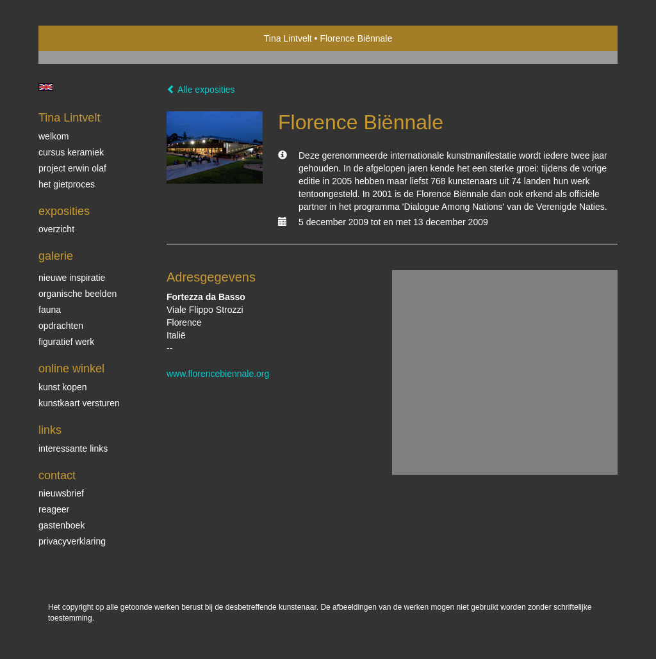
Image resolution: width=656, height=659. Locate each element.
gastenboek (61, 525)
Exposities (64, 211)
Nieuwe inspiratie (71, 278)
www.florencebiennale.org (218, 374)
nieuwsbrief (61, 493)
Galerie (55, 256)
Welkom (53, 136)
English (45, 87)
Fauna (49, 310)
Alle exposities (201, 89)
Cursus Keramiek (71, 152)
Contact (57, 475)
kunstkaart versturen (79, 403)
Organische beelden (77, 294)
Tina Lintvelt (288, 38)
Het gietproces (66, 184)
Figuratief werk (66, 342)
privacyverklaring (72, 541)
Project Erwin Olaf (72, 168)
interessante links (73, 448)
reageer (53, 509)
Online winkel (71, 368)
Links (50, 430)
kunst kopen (62, 387)
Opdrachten (60, 326)
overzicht (56, 229)
